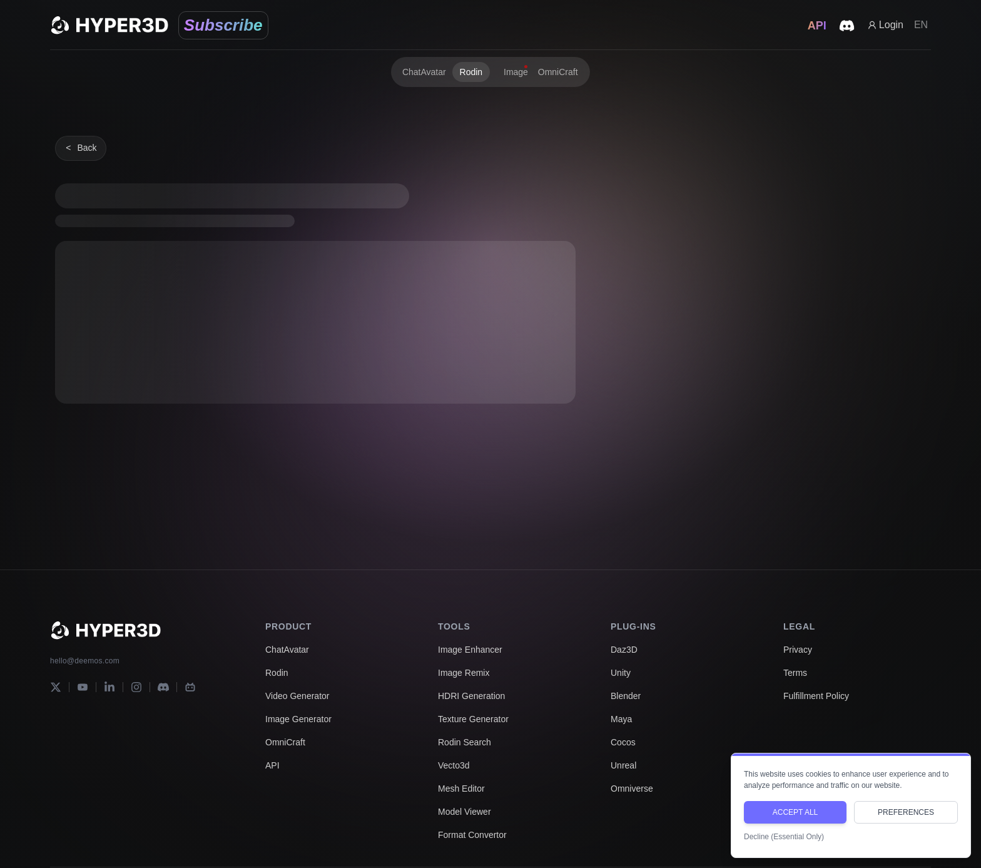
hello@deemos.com (84, 660)
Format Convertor (472, 835)
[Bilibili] (190, 687)
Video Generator (297, 696)
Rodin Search (464, 742)
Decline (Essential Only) (784, 836)
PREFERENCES (906, 812)
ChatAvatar (287, 650)
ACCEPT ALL (795, 812)
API (272, 765)
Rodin (276, 673)
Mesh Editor (461, 789)
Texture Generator (473, 719)
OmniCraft (285, 742)
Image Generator (298, 719)
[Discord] (163, 687)
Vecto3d (454, 765)
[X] (55, 687)
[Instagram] (136, 687)
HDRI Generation (471, 696)
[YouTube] (82, 687)
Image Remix (463, 673)
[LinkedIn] (109, 687)
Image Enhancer (470, 650)
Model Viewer (464, 812)
